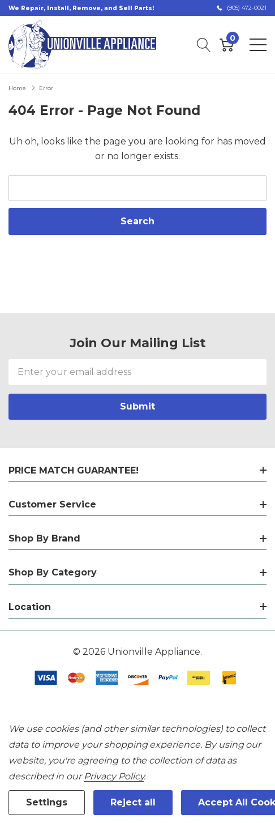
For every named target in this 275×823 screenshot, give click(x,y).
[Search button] (204, 45)
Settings (46, 802)
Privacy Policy (114, 776)
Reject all (133, 802)
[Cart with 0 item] (227, 45)
